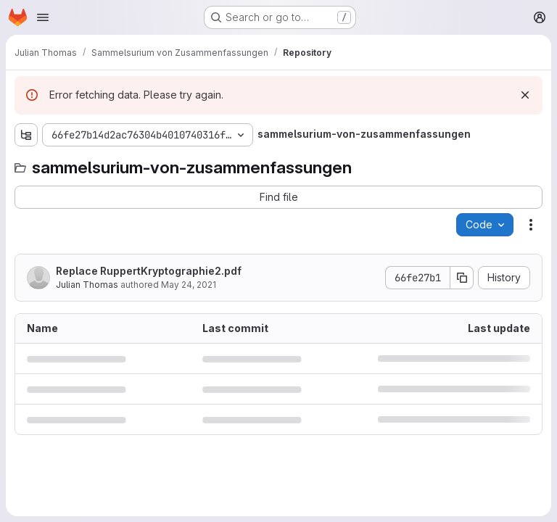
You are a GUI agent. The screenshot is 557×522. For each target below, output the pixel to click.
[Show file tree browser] (26, 134)
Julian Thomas (87, 284)
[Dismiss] (525, 95)
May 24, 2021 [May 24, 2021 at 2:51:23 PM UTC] (188, 284)
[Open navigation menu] (42, 17)
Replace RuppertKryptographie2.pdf (149, 271)
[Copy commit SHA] (462, 277)
